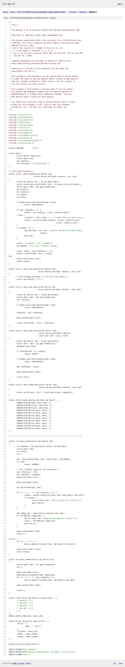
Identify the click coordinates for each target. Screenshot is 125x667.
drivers (73, 11)
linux (12, 11)
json (121, 663)
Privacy (21, 663)
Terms (28, 663)
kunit (5, 11)
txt (114, 663)
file (53, 18)
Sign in (120, 4)
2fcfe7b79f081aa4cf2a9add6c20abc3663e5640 (41, 11)
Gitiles (14, 663)
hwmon (83, 11)
